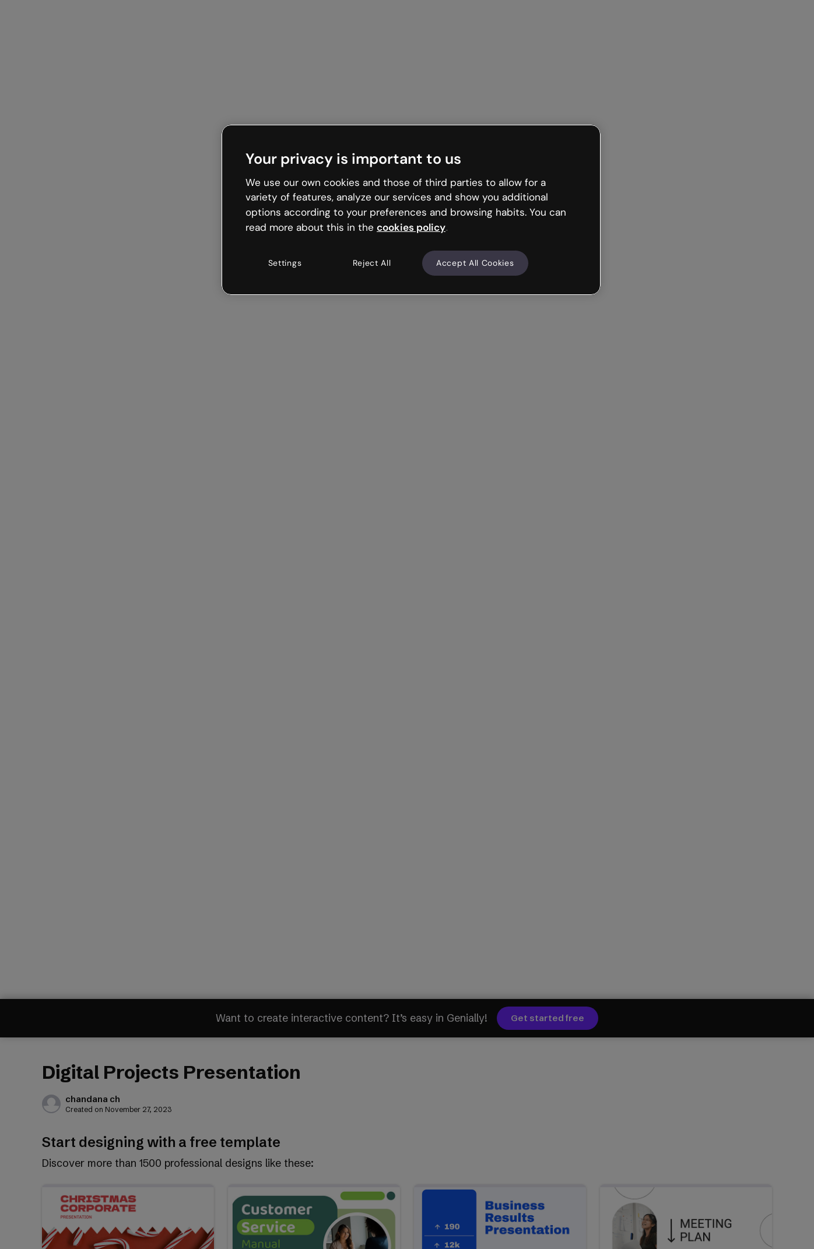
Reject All (372, 263)
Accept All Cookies (475, 263)
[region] (411, 210)
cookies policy (411, 227)
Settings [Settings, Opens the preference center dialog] (285, 263)
